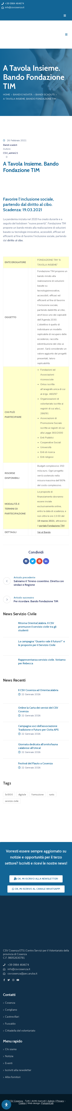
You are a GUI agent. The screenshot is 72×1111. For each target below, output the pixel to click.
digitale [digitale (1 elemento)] (22, 794)
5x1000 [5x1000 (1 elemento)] (9, 794)
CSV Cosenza (16, 1101)
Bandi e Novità (22, 94)
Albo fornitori (12, 1077)
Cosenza (10, 1003)
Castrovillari (12, 1017)
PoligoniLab (47, 1103)
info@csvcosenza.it (14, 7)
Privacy (60, 1101)
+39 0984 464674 (14, 3)
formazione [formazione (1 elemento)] (38, 794)
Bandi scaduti (45, 94)
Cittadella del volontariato (20, 1030)
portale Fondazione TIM (51, 525)
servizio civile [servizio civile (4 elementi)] (12, 801)
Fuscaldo (10, 1023)
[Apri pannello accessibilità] (6, 1104)
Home (6, 94)
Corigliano (11, 1010)
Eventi (8, 1063)
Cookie (22, 1103)
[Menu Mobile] (64, 15)
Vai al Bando (44, 532)
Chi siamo (11, 1049)
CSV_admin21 (10, 153)
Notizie (9, 1056)
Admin (51, 1101)
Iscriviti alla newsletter (18, 1070)
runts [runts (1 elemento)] (51, 794)
